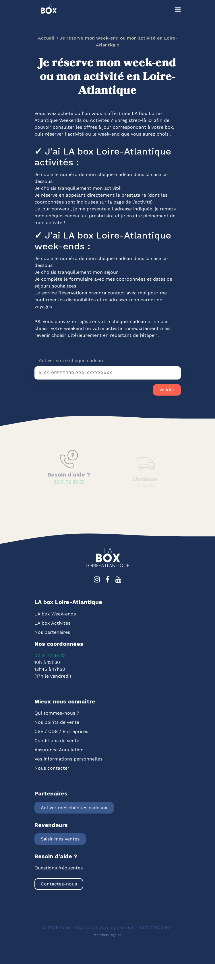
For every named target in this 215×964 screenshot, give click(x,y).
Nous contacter (51, 768)
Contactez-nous (59, 884)
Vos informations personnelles (68, 759)
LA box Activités (52, 623)
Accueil (46, 38)
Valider (167, 389)
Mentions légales (107, 935)
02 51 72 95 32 (49, 655)
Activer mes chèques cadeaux (74, 807)
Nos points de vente (56, 722)
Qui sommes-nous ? (56, 713)
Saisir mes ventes (60, 839)
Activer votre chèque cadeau (71, 360)
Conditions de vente (56, 740)
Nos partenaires (52, 632)
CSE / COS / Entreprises (61, 731)
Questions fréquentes (58, 868)
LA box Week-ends (55, 614)
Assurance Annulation (59, 749)
